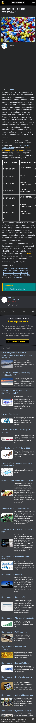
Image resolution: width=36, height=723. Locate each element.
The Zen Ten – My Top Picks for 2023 (15, 448)
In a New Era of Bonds (9, 414)
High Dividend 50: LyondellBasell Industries (17, 711)
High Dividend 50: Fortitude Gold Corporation (13, 648)
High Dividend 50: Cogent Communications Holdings (17, 557)
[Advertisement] (18, 68)
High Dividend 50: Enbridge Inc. (13, 574)
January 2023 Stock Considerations (15, 268)
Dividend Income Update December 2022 (17, 481)
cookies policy (19, 721)
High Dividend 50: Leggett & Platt (14, 597)
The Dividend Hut (17, 277)
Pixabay (12, 89)
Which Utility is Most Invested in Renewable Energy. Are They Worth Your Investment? (16, 355)
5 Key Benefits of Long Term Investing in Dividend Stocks (16, 464)
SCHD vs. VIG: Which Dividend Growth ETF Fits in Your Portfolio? (17, 392)
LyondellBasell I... (14, 300)
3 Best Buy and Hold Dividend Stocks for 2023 (16, 530)
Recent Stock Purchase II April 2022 (15, 273)
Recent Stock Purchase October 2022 (16, 271)
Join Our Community (17, 341)
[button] (33, 719)
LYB (9, 298)
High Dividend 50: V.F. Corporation (14, 632)
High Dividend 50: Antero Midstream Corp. (17, 695)
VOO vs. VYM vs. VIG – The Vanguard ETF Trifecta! (17, 431)
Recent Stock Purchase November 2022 (17, 275)
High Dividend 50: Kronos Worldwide (15, 663)
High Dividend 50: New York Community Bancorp (16, 678)
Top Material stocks (17, 289)
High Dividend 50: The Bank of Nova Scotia (17, 618)
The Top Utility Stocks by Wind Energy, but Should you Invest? (17, 373)
